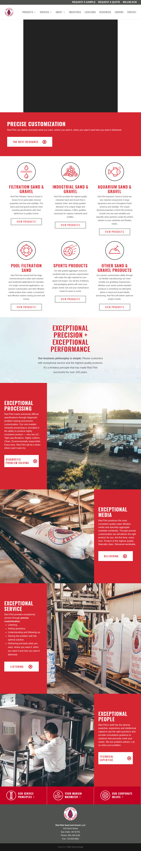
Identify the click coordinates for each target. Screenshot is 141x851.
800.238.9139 (130, 2)
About (59, 12)
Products (27, 12)
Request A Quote (109, 2)
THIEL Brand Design (75, 847)
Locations (90, 12)
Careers (119, 12)
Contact (131, 12)
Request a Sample (83, 2)
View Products (26, 221)
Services (44, 12)
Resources (105, 12)
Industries (75, 12)
